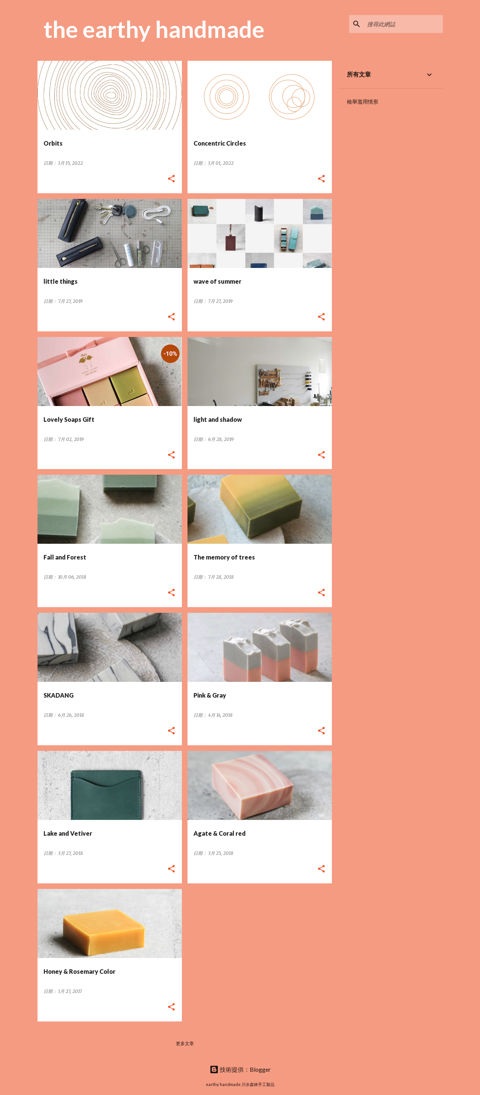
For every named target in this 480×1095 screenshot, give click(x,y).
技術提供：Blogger (240, 1069)
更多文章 (185, 1043)
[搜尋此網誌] (403, 24)
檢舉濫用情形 (362, 101)
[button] (171, 179)
